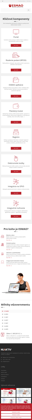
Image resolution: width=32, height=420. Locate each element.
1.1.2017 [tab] (5, 317)
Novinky (3, 378)
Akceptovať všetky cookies (16, 417)
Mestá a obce (4, 372)
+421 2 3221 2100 (6, 359)
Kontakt (3, 380)
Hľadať (28, 1)
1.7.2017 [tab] (5, 323)
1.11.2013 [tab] (5, 311)
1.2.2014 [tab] (5, 314)
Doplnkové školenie (22, 1)
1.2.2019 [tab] (5, 329)
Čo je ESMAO (3, 370)
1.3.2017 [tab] (5, 320)
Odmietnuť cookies (16, 414)
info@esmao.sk (6, 361)
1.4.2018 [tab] (5, 326)
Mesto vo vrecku (5, 374)
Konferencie (4, 376)
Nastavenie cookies (16, 412)
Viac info (16, 45)
